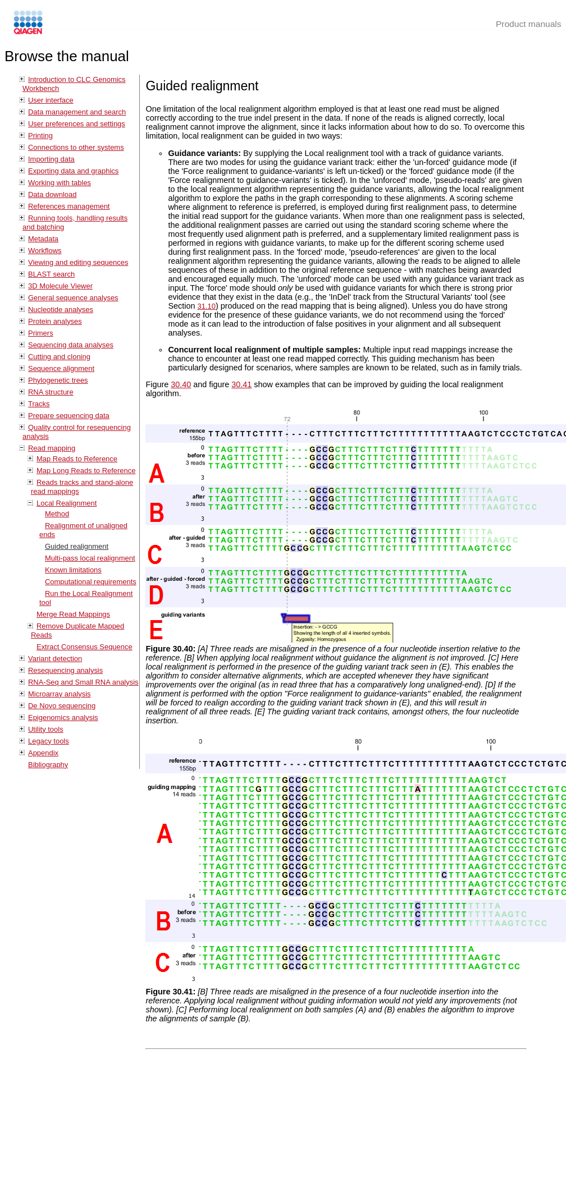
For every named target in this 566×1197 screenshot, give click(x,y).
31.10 (206, 306)
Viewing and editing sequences (78, 262)
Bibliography (48, 764)
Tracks (38, 404)
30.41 (241, 384)
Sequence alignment (61, 368)
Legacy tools (48, 741)
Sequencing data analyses (70, 345)
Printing (40, 135)
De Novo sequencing (61, 705)
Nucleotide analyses (60, 309)
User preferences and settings (76, 124)
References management (68, 206)
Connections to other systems (76, 147)
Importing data (51, 159)
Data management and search (77, 112)
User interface (51, 100)
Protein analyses (55, 321)
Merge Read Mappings (73, 614)
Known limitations (73, 570)
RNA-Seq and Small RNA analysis (83, 682)
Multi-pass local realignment (90, 558)
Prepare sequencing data (68, 415)
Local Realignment (66, 503)
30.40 (181, 384)
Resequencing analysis (65, 670)
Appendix (43, 753)
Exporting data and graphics (73, 171)
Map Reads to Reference (76, 459)
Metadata (43, 239)
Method (57, 514)
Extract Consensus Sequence (84, 647)
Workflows (45, 250)
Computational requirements (90, 581)
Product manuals (529, 24)
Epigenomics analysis (63, 717)
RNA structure (51, 392)
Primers (40, 333)
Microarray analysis (59, 694)
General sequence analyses (73, 297)
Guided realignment (76, 546)
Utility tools (45, 729)
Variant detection (55, 658)
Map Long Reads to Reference (85, 470)
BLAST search (51, 274)
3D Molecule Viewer (60, 286)
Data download (52, 194)
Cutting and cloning (59, 356)
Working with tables (59, 182)
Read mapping (51, 448)
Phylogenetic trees (58, 380)
